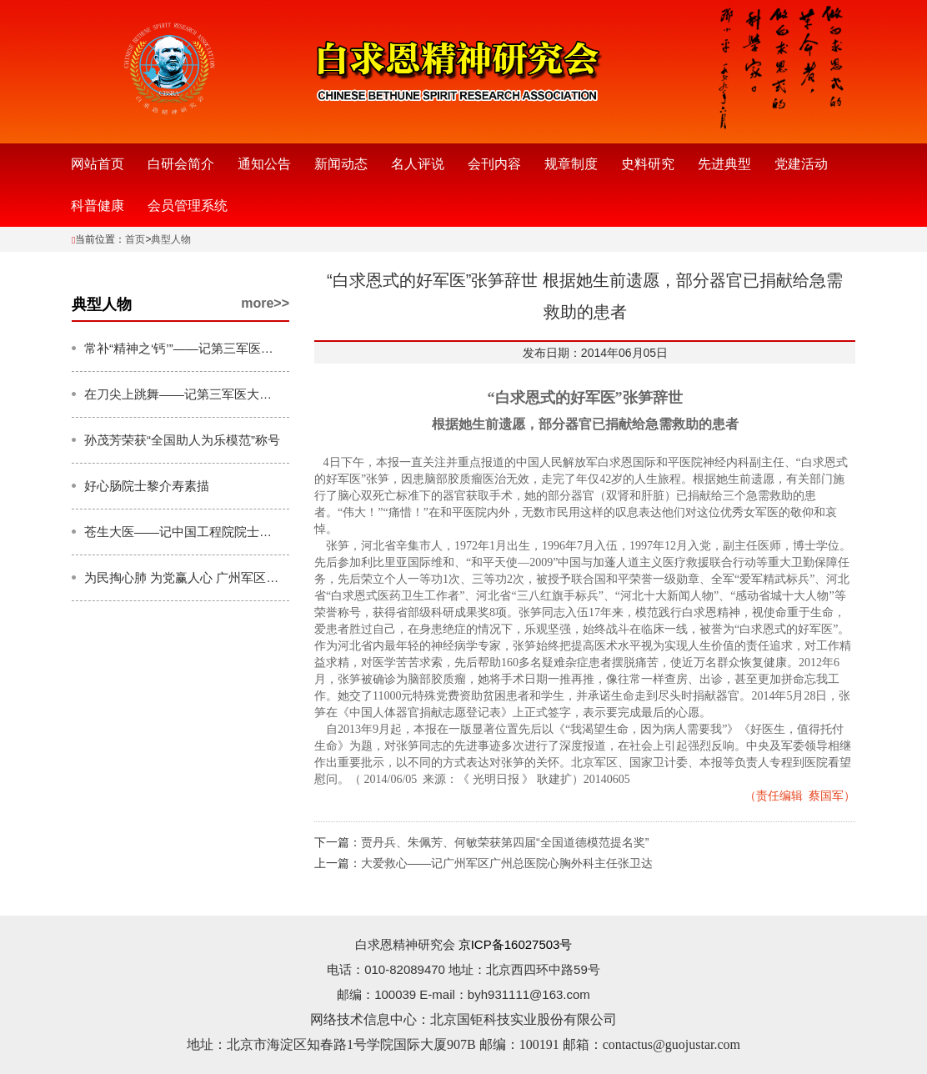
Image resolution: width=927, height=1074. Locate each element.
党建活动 (801, 164)
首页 (135, 239)
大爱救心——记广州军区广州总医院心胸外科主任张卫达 (507, 863)
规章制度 (571, 164)
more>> (265, 303)
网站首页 (97, 164)
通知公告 (264, 164)
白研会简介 (181, 164)
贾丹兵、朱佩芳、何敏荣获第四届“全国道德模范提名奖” (505, 842)
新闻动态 (341, 164)
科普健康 (97, 205)
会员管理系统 (188, 205)
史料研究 (647, 164)
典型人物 (171, 239)
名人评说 (417, 164)
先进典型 (724, 164)
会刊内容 (494, 164)
